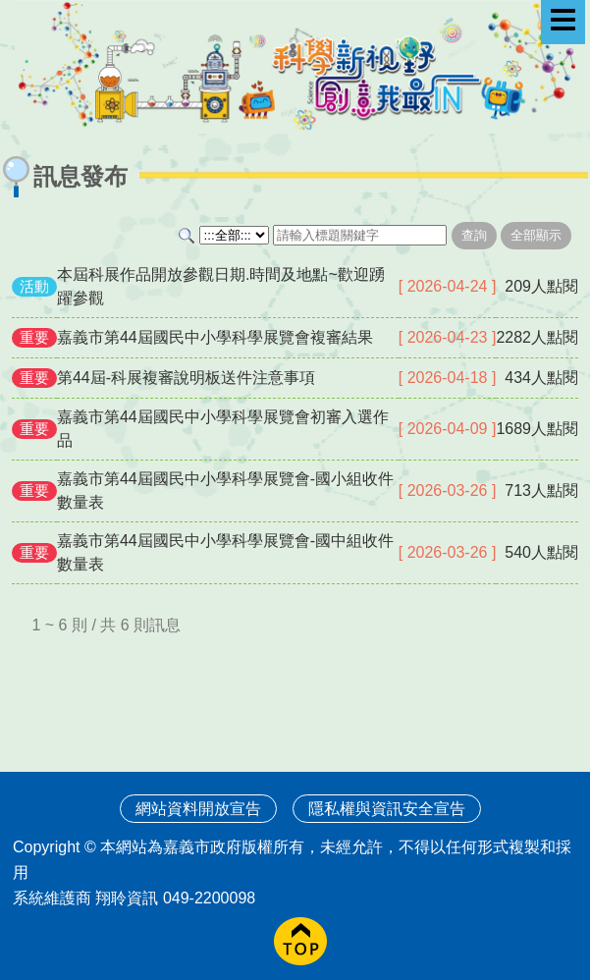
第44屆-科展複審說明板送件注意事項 (186, 377)
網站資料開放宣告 (198, 808)
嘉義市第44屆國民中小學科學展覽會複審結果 (215, 337)
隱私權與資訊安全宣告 (386, 808)
